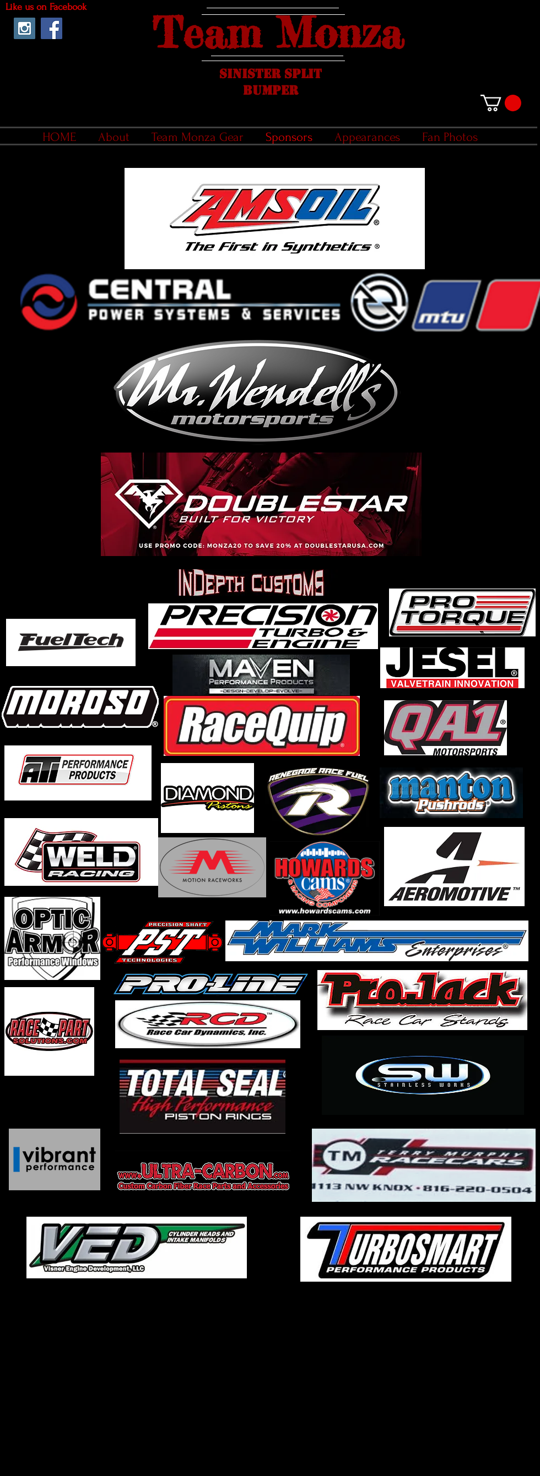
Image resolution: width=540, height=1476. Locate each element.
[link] (500, 103)
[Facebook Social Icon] (51, 28)
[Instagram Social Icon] (24, 28)
